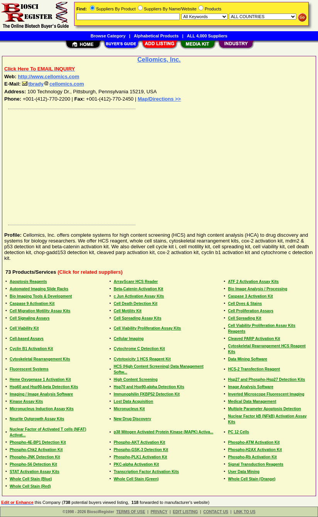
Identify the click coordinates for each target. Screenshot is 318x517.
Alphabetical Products (156, 36)
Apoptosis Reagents (28, 282)
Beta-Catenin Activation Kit (138, 289)
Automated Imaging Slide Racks (39, 289)
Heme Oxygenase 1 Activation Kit (40, 379)
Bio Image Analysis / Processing (258, 289)
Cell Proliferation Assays (250, 311)
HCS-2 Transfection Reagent (254, 369)
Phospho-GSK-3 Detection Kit (140, 450)
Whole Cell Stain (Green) (136, 479)
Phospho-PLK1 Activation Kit (140, 457)
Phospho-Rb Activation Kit (252, 457)
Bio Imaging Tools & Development (41, 296)
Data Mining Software (247, 359)
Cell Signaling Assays (30, 318)
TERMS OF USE (130, 512)
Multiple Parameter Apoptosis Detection (264, 409)
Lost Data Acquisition (133, 401)
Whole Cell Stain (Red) (30, 486)
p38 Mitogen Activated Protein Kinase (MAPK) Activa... (163, 432)
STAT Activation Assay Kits (34, 472)
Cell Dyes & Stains (245, 303)
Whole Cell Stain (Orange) (252, 479)
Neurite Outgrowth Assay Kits (37, 419)
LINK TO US (244, 512)
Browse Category (108, 36)
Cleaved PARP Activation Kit (254, 339)
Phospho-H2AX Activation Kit (255, 450)
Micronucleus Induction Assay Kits (42, 409)
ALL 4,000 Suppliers (207, 36)
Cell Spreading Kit (244, 318)
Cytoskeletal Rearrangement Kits (40, 359)
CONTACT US (215, 512)
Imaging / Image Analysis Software (41, 394)
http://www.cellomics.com (48, 76)
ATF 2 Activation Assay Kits (253, 282)
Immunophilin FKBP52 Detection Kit (146, 394)
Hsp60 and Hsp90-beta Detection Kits (44, 387)
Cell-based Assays (27, 339)
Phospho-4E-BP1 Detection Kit (38, 442)
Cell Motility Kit (127, 311)
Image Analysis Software (250, 387)
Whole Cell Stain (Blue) (31, 479)
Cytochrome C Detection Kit (139, 349)
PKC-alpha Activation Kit (136, 464)
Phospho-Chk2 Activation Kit (36, 450)
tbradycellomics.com (53, 84)
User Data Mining (244, 472)
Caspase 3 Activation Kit (250, 296)
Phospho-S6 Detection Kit (33, 464)
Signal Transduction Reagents (255, 464)
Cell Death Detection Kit (135, 303)
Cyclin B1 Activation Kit (31, 349)
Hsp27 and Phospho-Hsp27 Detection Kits (266, 379)
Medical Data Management (252, 401)
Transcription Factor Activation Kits (146, 472)
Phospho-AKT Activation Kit (139, 442)
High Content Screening (135, 379)
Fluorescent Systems (29, 369)
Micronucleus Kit (129, 409)
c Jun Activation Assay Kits (138, 296)
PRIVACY (159, 512)
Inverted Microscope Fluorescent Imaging (266, 394)
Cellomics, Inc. (159, 59)
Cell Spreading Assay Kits (137, 318)
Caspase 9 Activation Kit (32, 303)
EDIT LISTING (185, 512)
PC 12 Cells (238, 432)
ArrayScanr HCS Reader (135, 282)
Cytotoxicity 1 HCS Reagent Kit (142, 359)
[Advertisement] (159, 165)
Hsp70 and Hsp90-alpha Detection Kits (148, 387)
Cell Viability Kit (24, 328)
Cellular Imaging (128, 339)
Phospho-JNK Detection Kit (35, 457)
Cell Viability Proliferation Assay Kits (147, 328)
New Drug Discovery (132, 419)
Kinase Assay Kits (26, 401)
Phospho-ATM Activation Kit (254, 442)
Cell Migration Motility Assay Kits (40, 311)
